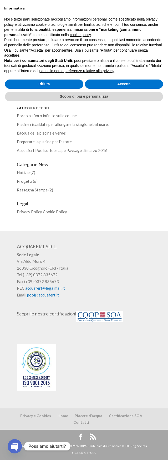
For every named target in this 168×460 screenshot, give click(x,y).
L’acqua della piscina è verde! (42, 133)
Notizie (23, 172)
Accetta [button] (124, 437)
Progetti (24, 181)
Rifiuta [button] (44, 437)
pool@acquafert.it (43, 295)
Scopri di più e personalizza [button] (84, 449)
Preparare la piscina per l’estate (44, 141)
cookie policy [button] (80, 387)
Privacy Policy (29, 211)
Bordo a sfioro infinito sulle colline (47, 115)
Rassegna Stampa (32, 189)
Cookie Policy (55, 211)
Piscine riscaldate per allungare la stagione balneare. (63, 124)
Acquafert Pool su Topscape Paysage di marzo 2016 (62, 150)
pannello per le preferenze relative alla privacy (76, 424)
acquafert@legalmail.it (45, 288)
